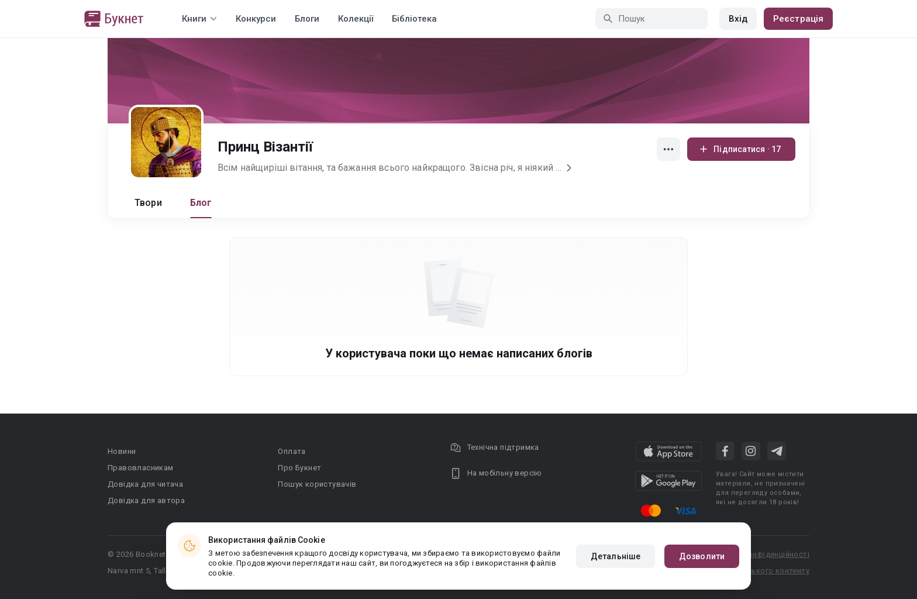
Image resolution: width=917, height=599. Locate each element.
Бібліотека (414, 18)
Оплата (291, 451)
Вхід (738, 18)
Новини (122, 451)
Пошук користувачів (317, 484)
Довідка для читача (145, 484)
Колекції (355, 18)
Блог (201, 202)
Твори (148, 202)
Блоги (307, 18)
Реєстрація (798, 18)
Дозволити (702, 556)
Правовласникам (141, 467)
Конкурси (256, 18)
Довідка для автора (146, 500)
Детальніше (615, 556)
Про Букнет (299, 467)
